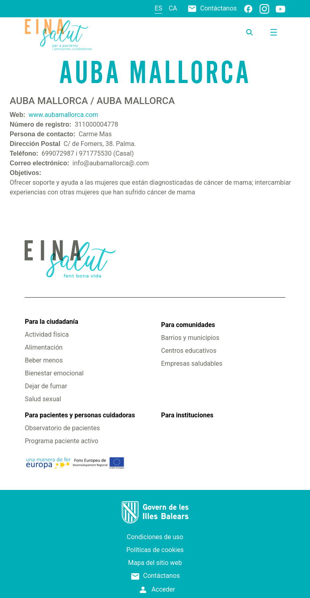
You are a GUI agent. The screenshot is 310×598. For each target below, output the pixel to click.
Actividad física (47, 334)
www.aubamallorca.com (63, 115)
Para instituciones (187, 415)
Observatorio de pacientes (62, 428)
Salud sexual (43, 399)
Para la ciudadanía (51, 321)
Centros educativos (188, 350)
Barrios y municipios (190, 338)
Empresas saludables (191, 363)
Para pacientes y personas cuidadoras (80, 415)
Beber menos (44, 360)
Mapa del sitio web (155, 563)
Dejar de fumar (46, 386)
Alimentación (44, 347)
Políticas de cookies (155, 550)
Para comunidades (188, 325)
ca (173, 8)
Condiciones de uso (155, 537)
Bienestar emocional (54, 373)
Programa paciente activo (61, 441)
